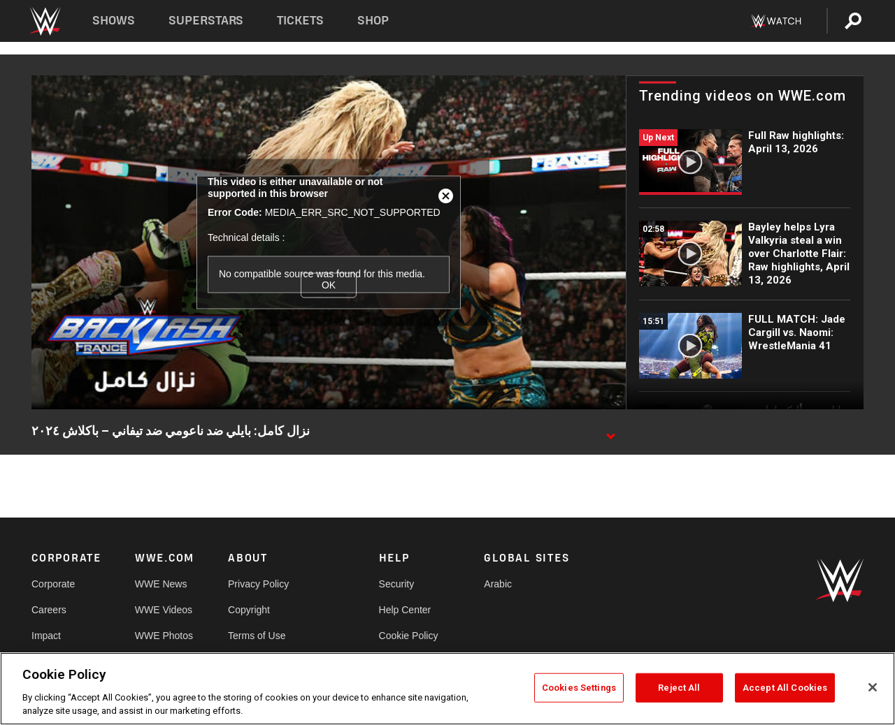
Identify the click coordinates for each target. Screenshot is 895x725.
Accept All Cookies (785, 687)
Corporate (53, 583)
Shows (113, 20)
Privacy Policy (258, 583)
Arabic (498, 583)
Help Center (405, 609)
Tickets (300, 20)
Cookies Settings (579, 687)
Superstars (206, 20)
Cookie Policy (408, 635)
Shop (373, 20)
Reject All (679, 687)
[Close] (872, 687)
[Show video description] (610, 431)
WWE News (161, 583)
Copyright (249, 609)
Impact (46, 635)
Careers (48, 609)
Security (397, 583)
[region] (447, 688)
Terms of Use (256, 635)
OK (329, 285)
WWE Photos (164, 635)
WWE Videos (163, 609)
